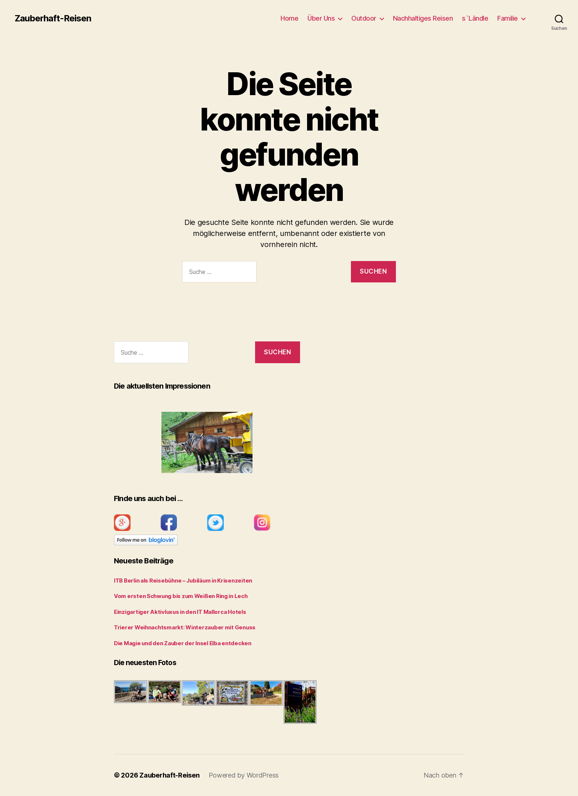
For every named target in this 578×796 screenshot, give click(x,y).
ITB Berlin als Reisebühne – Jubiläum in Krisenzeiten (183, 580)
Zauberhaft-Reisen (53, 18)
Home (289, 18)
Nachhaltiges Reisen (423, 18)
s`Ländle (475, 18)
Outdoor (363, 18)
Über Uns (321, 18)
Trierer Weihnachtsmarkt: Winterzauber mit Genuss (184, 627)
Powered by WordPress (244, 775)
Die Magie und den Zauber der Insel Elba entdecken (182, 643)
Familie (507, 18)
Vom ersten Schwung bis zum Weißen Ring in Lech (181, 595)
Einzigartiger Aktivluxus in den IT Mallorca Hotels (180, 611)
